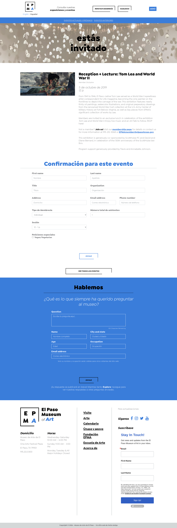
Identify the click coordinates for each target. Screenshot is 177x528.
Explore (107, 387)
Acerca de (90, 448)
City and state (97, 331)
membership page (122, 129)
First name (37, 173)
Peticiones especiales (43, 234)
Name (54, 331)
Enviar (89, 256)
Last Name (126, 473)
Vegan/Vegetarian (42, 237)
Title (34, 185)
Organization (97, 185)
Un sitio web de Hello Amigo (107, 525)
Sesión (35, 222)
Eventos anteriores (103, 20)
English (26, 14)
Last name (95, 173)
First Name (126, 461)
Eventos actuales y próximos (78, 20)
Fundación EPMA (90, 435)
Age (53, 341)
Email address (97, 198)
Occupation (96, 341)
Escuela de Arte (94, 443)
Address (36, 198)
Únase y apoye (93, 429)
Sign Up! (137, 500)
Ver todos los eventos (88, 271)
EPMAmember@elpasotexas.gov (136, 132)
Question (56, 311)
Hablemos (124, 9)
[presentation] (50, 246)
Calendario (91, 423)
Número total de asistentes (105, 210)
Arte (86, 418)
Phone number (127, 198)
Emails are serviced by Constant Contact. (138, 493)
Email (123, 449)
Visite (87, 413)
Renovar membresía (104, 9)
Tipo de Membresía (42, 210)
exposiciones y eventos (62, 10)
